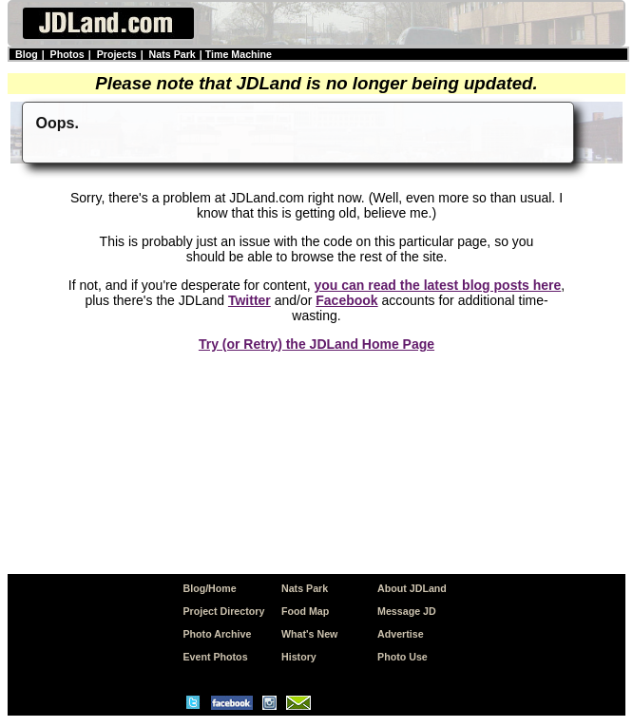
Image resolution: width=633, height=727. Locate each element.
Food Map (305, 611)
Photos (67, 54)
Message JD (406, 611)
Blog (26, 54)
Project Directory (223, 611)
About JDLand (412, 588)
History (298, 656)
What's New (309, 634)
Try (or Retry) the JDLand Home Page (316, 344)
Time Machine (238, 54)
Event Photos (214, 656)
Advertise (400, 634)
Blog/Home (209, 588)
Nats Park (172, 54)
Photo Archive (216, 634)
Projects (117, 54)
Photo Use (402, 656)
